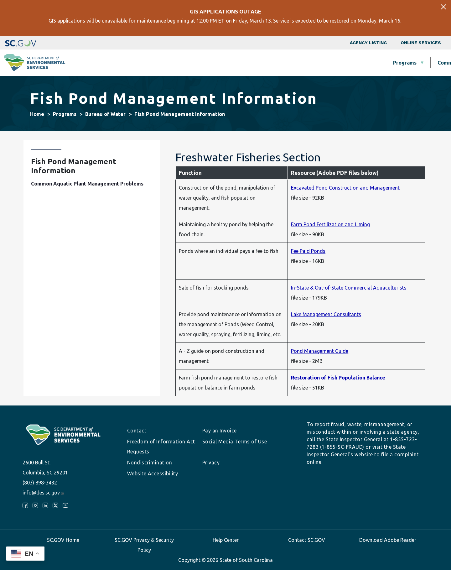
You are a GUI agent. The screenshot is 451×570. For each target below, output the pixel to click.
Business (233, 62)
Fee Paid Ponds (308, 251)
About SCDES (408, 62)
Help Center (226, 540)
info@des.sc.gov (43, 492)
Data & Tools (355, 62)
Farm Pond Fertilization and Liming (330, 224)
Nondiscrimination (149, 462)
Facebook (25, 505)
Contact (137, 430)
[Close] (443, 7)
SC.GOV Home (63, 540)
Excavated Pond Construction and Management (345, 188)
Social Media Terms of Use (234, 441)
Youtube (65, 505)
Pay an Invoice (219, 430)
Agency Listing (368, 42)
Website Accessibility (152, 473)
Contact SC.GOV (306, 540)
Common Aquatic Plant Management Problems (87, 183)
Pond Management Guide (319, 351)
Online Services (421, 42)
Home (37, 114)
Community (188, 62)
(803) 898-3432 (40, 482)
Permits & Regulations (292, 62)
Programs (141, 62)
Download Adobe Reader (387, 540)
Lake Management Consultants (326, 314)
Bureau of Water (105, 114)
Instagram (35, 505)
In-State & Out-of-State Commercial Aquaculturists (349, 287)
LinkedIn (45, 505)
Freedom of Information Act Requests (161, 446)
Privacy (211, 462)
